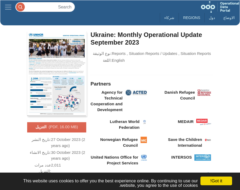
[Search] (45, 7)
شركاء (169, 18)
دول (212, 18)
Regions (191, 18)
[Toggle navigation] (8, 7)
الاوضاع (229, 18)
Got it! (216, 180)
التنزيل (57, 127)
